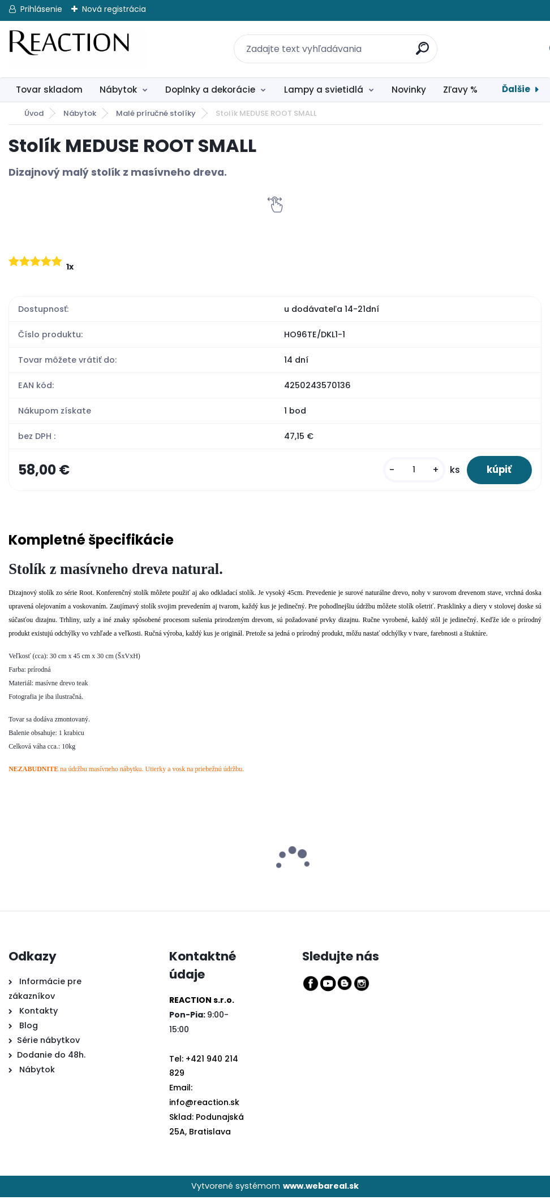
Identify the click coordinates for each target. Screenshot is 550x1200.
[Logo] (77, 49)
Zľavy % (460, 89)
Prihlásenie (41, 9)
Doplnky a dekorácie (210, 89)
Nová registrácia (114, 9)
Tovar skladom (49, 89)
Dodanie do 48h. (51, 1057)
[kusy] (407, 471)
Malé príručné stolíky (156, 113)
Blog (27, 1028)
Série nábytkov (48, 1043)
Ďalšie (516, 89)
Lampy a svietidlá (323, 89)
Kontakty (38, 1014)
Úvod (34, 113)
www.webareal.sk (321, 1188)
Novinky (409, 89)
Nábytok (118, 89)
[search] (416, 42)
